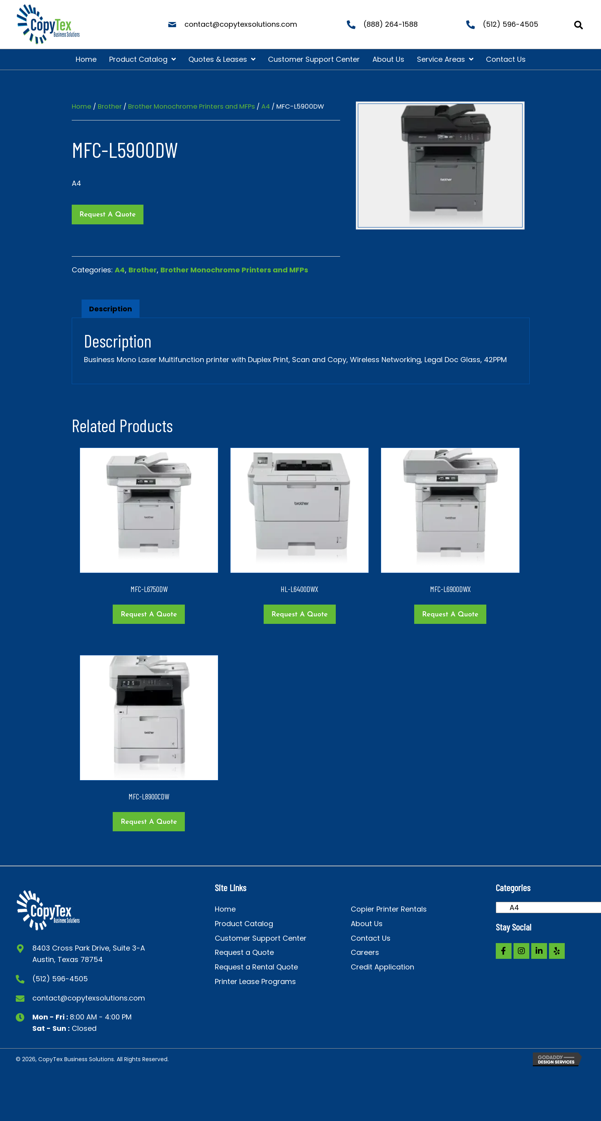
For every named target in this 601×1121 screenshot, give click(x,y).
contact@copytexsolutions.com (240, 24)
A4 (265, 106)
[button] (504, 951)
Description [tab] (110, 309)
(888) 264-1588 (390, 24)
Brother (110, 106)
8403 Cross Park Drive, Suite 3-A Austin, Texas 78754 (88, 953)
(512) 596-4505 (510, 24)
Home (81, 106)
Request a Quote (108, 214)
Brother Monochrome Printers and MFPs (191, 106)
